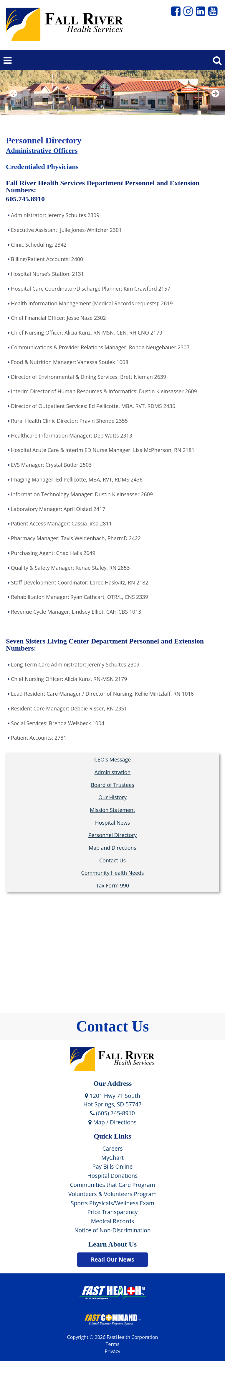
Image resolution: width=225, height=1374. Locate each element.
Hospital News (112, 822)
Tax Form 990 (112, 885)
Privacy (112, 1351)
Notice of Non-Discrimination (112, 1230)
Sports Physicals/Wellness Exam (112, 1203)
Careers (112, 1148)
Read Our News (112, 1259)
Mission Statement (112, 809)
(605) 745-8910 (112, 1113)
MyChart (112, 1158)
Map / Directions (112, 1122)
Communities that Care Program (112, 1185)
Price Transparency (112, 1212)
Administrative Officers (41, 150)
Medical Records (112, 1221)
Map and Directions (112, 847)
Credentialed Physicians (42, 167)
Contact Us (112, 860)
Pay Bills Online (112, 1166)
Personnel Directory (112, 835)
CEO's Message (112, 759)
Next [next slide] (214, 100)
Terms (113, 1344)
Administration (113, 772)
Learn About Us (112, 1244)
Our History (112, 797)
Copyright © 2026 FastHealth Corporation (112, 1337)
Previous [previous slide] (13, 100)
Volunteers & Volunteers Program (112, 1194)
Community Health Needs (112, 872)
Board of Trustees (112, 784)
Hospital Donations (112, 1176)
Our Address (112, 1083)
